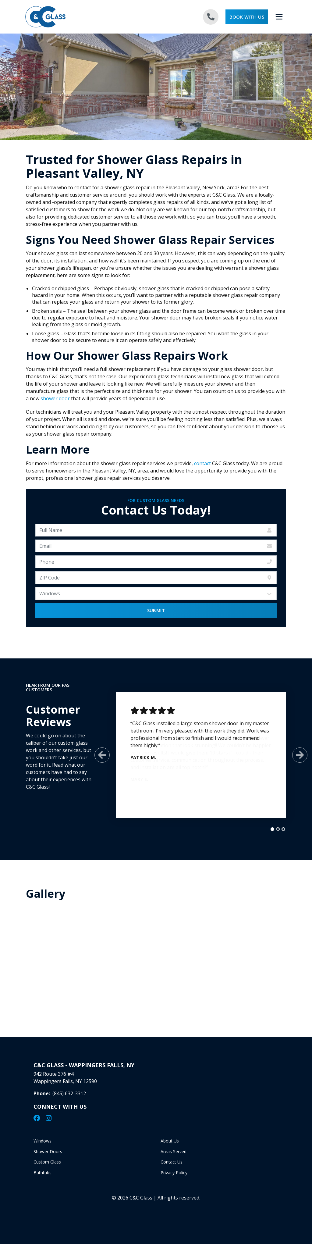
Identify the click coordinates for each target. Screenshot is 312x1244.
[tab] (267, 829)
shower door (55, 398)
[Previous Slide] (97, 755)
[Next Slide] (294, 755)
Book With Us (246, 17)
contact (202, 463)
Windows (42, 1146)
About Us (170, 1146)
